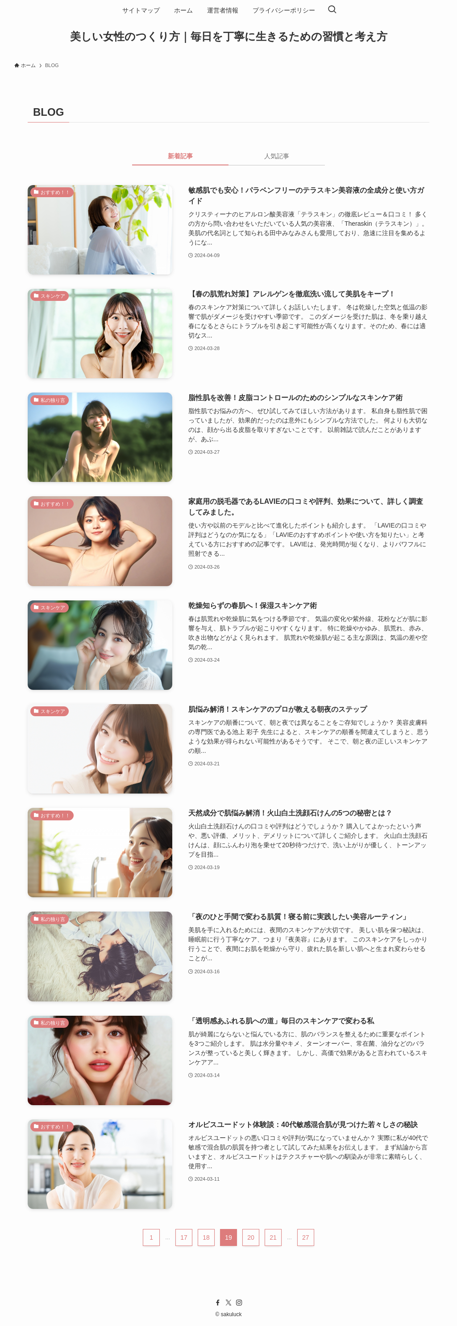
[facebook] (218, 1303)
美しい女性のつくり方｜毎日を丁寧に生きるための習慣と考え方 (228, 36)
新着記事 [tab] (180, 156)
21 (273, 1237)
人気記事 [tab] (276, 156)
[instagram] (239, 1303)
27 (305, 1237)
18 (206, 1237)
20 (250, 1237)
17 (183, 1237)
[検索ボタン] (332, 10)
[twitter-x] (228, 1303)
